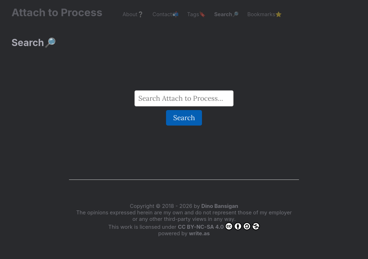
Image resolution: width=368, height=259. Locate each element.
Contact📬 (165, 14)
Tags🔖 (196, 14)
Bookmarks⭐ (264, 14)
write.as (199, 233)
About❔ (133, 14)
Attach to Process (61, 12)
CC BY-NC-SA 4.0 (219, 226)
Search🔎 (226, 14)
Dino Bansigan (219, 206)
